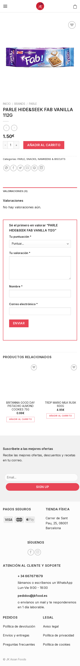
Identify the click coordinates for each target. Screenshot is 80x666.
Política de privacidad (58, 635)
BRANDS (19, 103)
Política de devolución (19, 626)
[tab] (40, 191)
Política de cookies (56, 644)
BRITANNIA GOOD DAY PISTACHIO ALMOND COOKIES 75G (20, 406)
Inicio (7, 103)
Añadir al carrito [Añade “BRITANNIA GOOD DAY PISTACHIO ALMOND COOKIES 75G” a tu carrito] (20, 419)
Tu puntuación (20, 236)
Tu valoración (19, 253)
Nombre (16, 286)
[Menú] (5, 6)
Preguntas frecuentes (19, 644)
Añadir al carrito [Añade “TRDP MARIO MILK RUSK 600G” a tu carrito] (60, 415)
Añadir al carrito (43, 145)
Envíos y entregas (16, 635)
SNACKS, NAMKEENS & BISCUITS (45, 159)
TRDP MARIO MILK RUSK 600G (60, 404)
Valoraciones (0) (15, 191)
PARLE (33, 103)
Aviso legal (51, 626)
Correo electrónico (23, 304)
